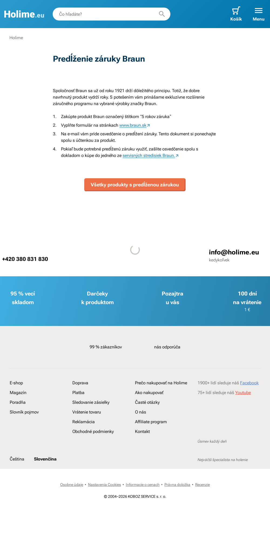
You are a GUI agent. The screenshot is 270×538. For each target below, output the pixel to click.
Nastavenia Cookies (104, 484)
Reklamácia (83, 421)
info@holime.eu (234, 252)
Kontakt (142, 431)
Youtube (243, 392)
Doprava (80, 382)
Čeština (17, 459)
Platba (78, 392)
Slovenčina (45, 459)
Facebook (249, 382)
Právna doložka (177, 484)
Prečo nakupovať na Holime (161, 382)
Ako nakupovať (149, 392)
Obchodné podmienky (93, 431)
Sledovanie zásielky (90, 402)
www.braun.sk (132, 125)
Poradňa (18, 402)
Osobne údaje (71, 484)
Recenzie (202, 484)
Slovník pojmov (24, 412)
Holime (16, 37)
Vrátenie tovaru (86, 412)
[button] (258, 14)
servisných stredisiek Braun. (149, 155)
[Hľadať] (162, 14)
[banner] (24, 14)
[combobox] (111, 14)
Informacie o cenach (143, 484)
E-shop (16, 382)
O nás (140, 412)
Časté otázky (147, 402)
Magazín (18, 392)
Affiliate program (151, 421)
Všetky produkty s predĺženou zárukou (135, 184)
